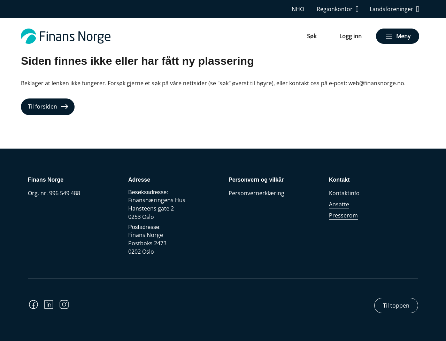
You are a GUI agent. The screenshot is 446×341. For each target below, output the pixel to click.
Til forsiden (42, 106)
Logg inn (350, 36)
